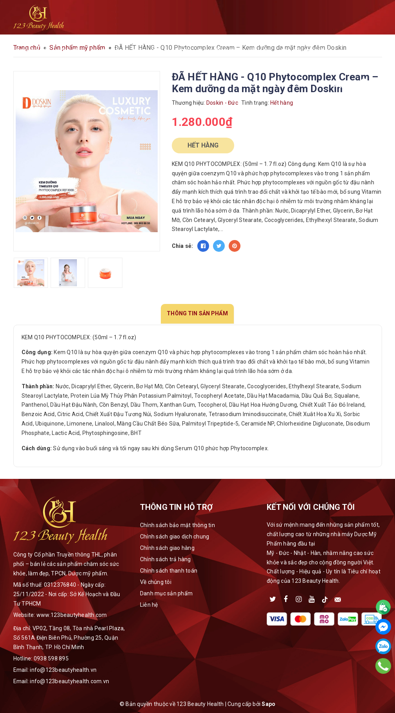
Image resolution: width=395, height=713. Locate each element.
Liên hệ (258, 51)
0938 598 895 (51, 658)
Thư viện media (219, 51)
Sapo (268, 704)
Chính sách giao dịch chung (174, 536)
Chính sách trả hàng (165, 559)
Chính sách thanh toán (168, 570)
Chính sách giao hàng (167, 548)
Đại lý (183, 51)
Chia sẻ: (182, 246)
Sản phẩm (106, 51)
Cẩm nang (149, 51)
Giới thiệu (68, 51)
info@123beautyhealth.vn (63, 670)
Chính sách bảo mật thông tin (177, 525)
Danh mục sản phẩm (166, 593)
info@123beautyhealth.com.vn (69, 681)
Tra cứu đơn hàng (304, 51)
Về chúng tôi (155, 582)
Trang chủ (31, 51)
